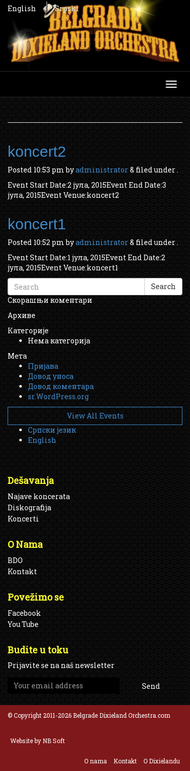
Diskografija (29, 507)
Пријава (43, 366)
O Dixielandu (161, 761)
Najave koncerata (39, 496)
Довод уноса (50, 376)
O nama (95, 761)
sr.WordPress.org (58, 396)
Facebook (24, 613)
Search (163, 286)
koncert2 (37, 151)
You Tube (23, 624)
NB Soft (54, 741)
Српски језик (52, 430)
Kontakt (22, 571)
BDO (15, 560)
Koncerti (23, 518)
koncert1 (37, 224)
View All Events (95, 415)
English (22, 8)
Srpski (67, 8)
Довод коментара (61, 386)
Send (151, 686)
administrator (101, 169)
